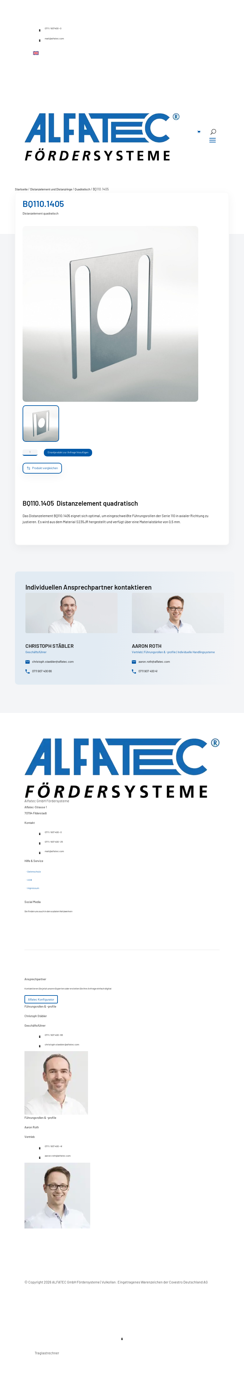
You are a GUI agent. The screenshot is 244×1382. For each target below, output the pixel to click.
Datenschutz (34, 872)
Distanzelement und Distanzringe (51, 189)
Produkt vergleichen (42, 468)
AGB (29, 880)
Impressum (33, 888)
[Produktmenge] (30, 452)
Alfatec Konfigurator (41, 1000)
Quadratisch (82, 189)
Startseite (21, 189)
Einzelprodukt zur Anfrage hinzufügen (78, 454)
